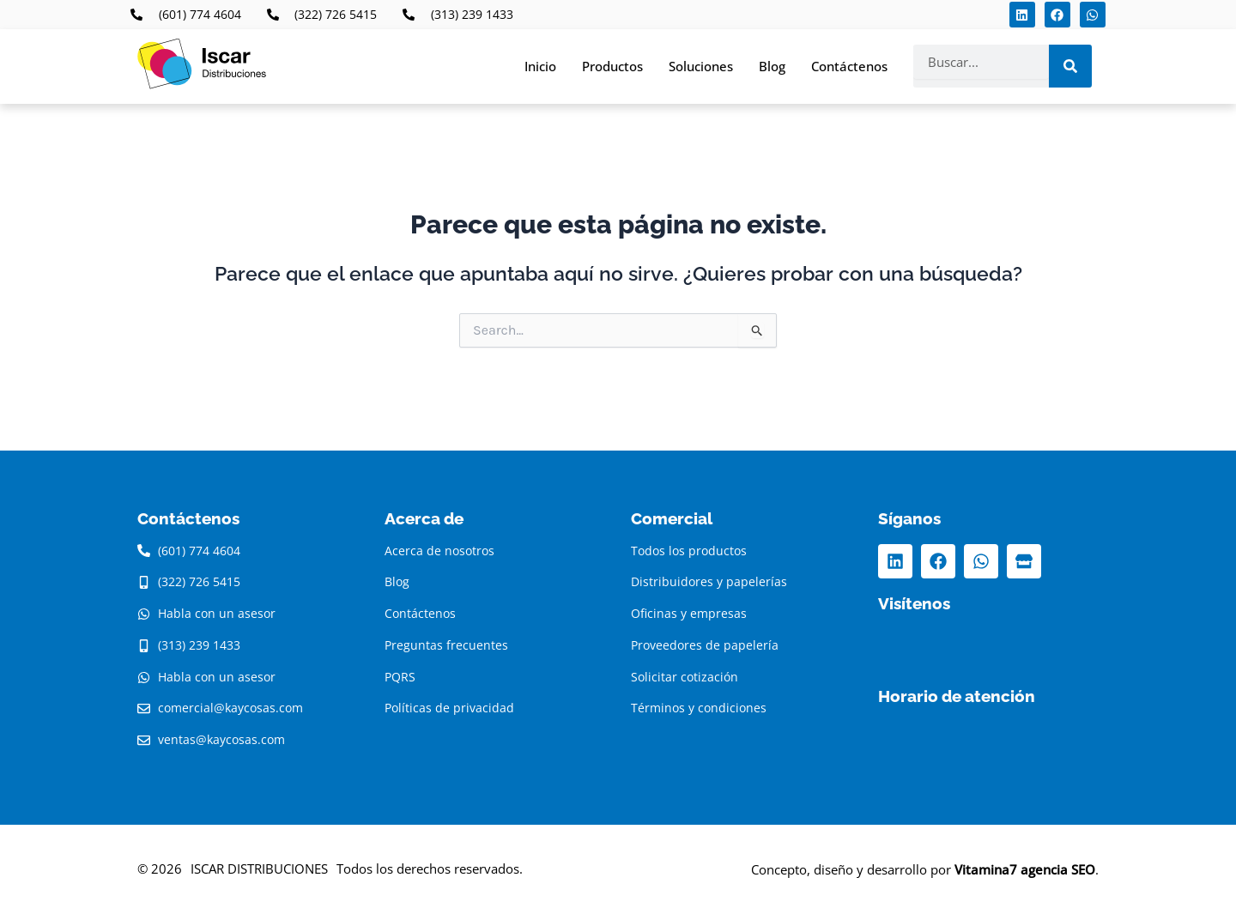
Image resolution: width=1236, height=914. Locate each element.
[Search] (1070, 66)
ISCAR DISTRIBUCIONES (259, 868)
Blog (772, 66)
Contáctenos (849, 66)
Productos (612, 66)
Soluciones (701, 66)
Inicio (540, 66)
